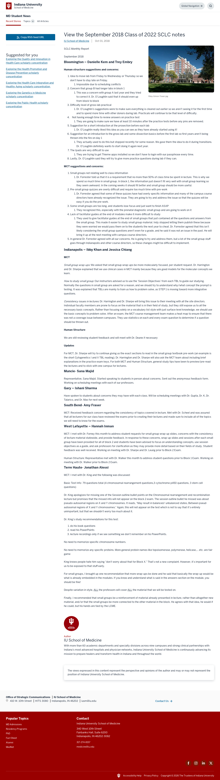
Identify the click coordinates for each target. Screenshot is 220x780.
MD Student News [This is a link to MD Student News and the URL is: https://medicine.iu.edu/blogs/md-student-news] (18, 16)
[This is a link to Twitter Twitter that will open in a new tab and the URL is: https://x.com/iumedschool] (211, 765)
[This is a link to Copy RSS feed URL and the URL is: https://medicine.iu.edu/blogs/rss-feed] (30, 37)
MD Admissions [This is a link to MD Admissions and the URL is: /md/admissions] (14, 724)
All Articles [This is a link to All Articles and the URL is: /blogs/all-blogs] (43, 21)
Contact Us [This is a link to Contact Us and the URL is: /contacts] (162, 701)
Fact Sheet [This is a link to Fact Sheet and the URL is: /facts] (11, 738)
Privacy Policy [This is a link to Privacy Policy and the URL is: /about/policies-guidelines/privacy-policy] (151, 775)
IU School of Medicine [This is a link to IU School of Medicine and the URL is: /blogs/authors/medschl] (76, 41)
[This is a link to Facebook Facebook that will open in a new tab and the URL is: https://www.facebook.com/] (188, 765)
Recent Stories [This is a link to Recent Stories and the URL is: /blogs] (13, 21)
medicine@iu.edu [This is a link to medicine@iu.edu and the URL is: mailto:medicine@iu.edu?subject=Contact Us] (85, 746)
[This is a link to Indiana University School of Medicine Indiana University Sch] (24, 5)
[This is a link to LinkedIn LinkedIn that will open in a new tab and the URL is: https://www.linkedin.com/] (203, 765)
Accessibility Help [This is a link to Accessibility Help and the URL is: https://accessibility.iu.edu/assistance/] (132, 775)
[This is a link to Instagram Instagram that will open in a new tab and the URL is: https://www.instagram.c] (196, 765)
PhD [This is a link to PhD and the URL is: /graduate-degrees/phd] (8, 733)
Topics (26, 21)
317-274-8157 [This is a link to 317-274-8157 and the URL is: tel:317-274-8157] (83, 742)
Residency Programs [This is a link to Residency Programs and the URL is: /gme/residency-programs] (16, 729)
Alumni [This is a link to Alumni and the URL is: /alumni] (9, 742)
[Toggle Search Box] (210, 5)
